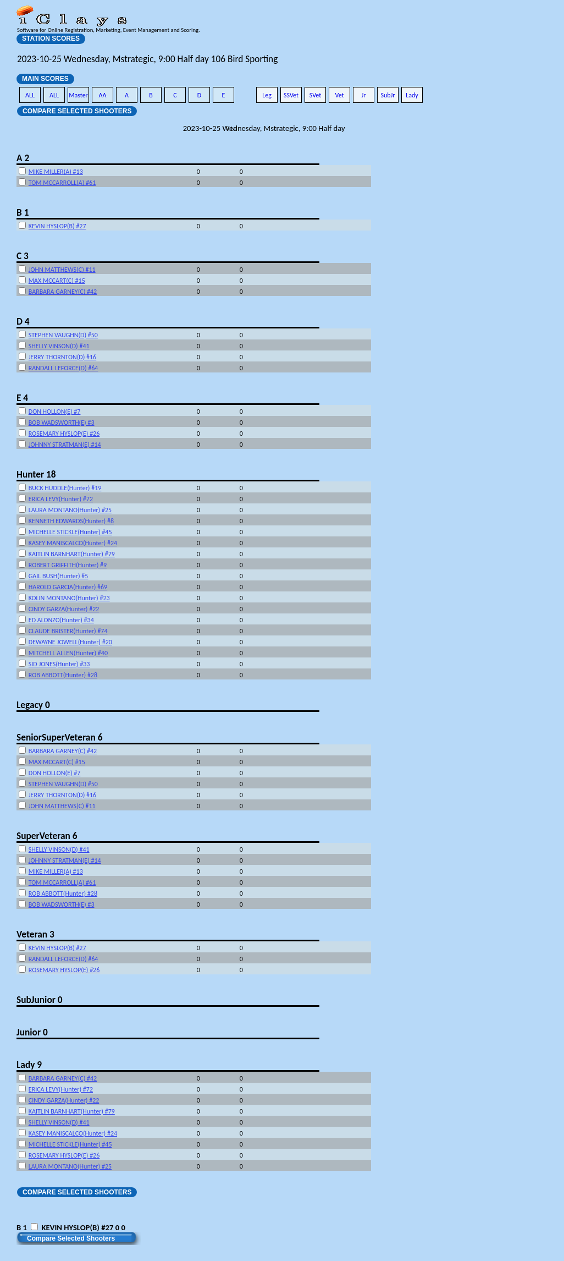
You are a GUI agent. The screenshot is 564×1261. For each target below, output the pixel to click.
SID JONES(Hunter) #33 (59, 664)
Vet (339, 95)
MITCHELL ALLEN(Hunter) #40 (68, 653)
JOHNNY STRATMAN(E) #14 (65, 444)
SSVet (291, 95)
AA (103, 95)
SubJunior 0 (39, 1000)
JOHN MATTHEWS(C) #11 (62, 269)
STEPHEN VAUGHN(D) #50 (63, 335)
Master (78, 95)
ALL (30, 95)
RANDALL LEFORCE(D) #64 (63, 368)
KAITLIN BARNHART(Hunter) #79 (72, 554)
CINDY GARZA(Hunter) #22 (64, 609)
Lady (412, 95)
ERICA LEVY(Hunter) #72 (61, 499)
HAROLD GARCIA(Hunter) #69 (68, 587)
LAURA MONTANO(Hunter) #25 (70, 510)
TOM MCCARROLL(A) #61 (62, 183)
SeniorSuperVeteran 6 (59, 737)
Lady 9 (29, 1065)
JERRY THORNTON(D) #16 (62, 357)
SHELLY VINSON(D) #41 (59, 346)
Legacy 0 (33, 705)
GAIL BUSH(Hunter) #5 (59, 576)
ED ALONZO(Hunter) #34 (61, 620)
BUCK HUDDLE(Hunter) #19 (65, 488)
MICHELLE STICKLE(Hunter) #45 (70, 532)
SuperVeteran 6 (46, 836)
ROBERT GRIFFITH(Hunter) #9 (68, 565)
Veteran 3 (35, 934)
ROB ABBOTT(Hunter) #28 (63, 675)
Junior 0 (32, 1032)
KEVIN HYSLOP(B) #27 (57, 226)
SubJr (387, 95)
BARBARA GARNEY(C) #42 (63, 291)
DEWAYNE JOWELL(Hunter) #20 (70, 642)
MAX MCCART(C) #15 (57, 280)
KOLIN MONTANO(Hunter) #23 (69, 598)
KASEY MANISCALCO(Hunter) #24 (73, 543)
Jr (363, 95)
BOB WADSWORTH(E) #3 (62, 422)
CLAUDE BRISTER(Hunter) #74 (68, 631)
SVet (315, 95)
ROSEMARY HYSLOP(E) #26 (64, 433)
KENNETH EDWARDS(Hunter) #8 (71, 521)
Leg (267, 95)
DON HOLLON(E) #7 (55, 411)
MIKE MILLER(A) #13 (56, 172)
